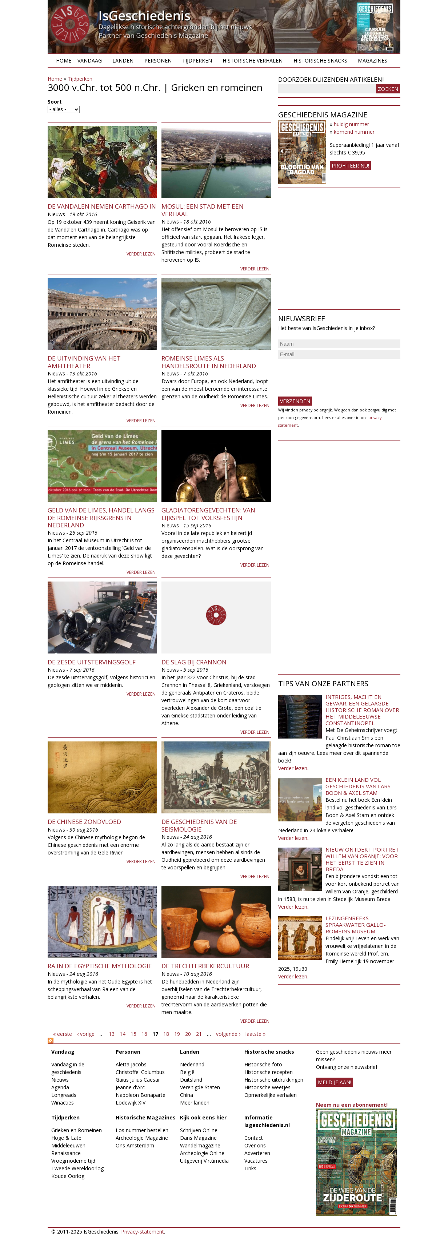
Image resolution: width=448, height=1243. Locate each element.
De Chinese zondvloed (84, 821)
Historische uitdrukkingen (273, 1079)
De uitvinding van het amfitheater (84, 362)
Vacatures (256, 1160)
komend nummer (354, 131)
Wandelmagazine (200, 1145)
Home (63, 60)
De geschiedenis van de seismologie (199, 825)
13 (112, 1033)
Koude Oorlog (67, 1175)
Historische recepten (268, 1072)
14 (122, 1033)
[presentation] (333, 375)
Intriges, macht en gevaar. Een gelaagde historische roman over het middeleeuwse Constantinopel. (362, 710)
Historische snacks (320, 60)
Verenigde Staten (200, 1087)
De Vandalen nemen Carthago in (102, 206)
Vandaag (89, 60)
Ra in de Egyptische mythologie (100, 966)
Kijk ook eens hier (203, 1117)
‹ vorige (86, 1033)
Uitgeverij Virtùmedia (204, 1160)
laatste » (255, 1033)
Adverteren (257, 1153)
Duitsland (191, 1079)
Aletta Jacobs (131, 1064)
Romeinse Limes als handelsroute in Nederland (208, 362)
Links (250, 1168)
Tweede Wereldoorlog (77, 1168)
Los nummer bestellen (142, 1130)
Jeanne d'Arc (130, 1087)
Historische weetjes (267, 1087)
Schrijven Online (198, 1130)
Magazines (372, 60)
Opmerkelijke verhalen (270, 1094)
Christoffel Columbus (140, 1072)
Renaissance (66, 1153)
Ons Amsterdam (135, 1145)
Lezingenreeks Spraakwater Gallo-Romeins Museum (355, 924)
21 (199, 1033)
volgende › (228, 1033)
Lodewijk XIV (130, 1102)
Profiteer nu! (350, 165)
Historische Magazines (146, 1117)
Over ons (255, 1145)
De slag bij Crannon (194, 662)
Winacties (62, 1102)
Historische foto (263, 1064)
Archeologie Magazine (142, 1137)
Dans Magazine (198, 1137)
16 (144, 1033)
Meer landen (194, 1102)
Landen (122, 60)
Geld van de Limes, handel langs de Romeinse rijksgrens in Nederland (101, 517)
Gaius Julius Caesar (138, 1079)
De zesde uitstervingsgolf (92, 662)
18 (166, 1033)
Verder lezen (141, 254)
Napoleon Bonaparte (140, 1094)
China (186, 1094)
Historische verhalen (253, 60)
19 (177, 1033)
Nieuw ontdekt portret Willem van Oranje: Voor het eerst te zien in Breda (362, 859)
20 (188, 1033)
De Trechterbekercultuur (205, 966)
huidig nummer (351, 124)
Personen (158, 60)
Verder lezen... (294, 768)
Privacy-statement (142, 1231)
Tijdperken (197, 60)
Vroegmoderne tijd (73, 1160)
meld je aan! (334, 1082)
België (187, 1072)
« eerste (62, 1033)
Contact (253, 1137)
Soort (55, 101)
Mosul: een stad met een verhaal (202, 210)
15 (133, 1033)
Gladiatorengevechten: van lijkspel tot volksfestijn (208, 514)
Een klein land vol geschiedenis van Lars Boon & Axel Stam (358, 786)
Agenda (60, 1087)
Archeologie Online (202, 1153)
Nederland (192, 1064)
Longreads (63, 1094)
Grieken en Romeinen (76, 1130)
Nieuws (60, 1079)
